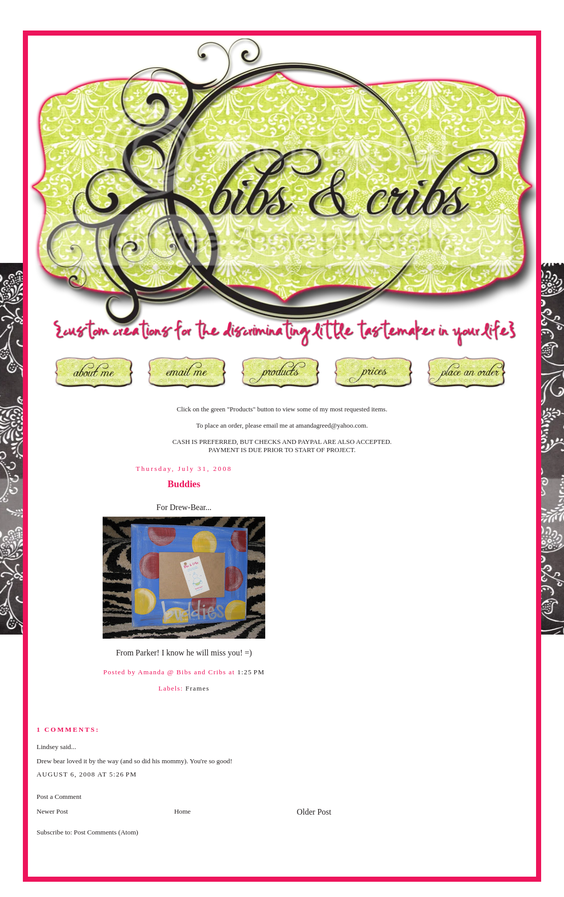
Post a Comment (59, 796)
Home (182, 811)
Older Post (314, 812)
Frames (197, 688)
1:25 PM (251, 672)
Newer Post (52, 811)
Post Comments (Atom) (106, 832)
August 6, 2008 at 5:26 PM (87, 774)
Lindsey (47, 747)
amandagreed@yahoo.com (331, 425)
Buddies (184, 484)
